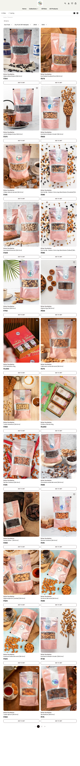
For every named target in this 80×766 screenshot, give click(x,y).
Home (5, 17)
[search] (65, 3)
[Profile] (69, 3)
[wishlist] (72, 3)
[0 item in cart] (76, 3)
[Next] (45, 726)
